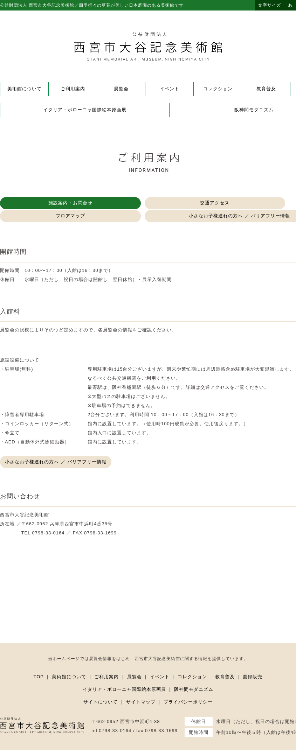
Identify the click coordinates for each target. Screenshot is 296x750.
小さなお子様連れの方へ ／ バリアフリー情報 (57, 448)
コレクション (218, 88)
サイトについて (100, 688)
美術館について (24, 88)
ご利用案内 (73, 88)
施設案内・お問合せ (31, 203)
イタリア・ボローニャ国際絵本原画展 (84, 109)
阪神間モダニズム (193, 676)
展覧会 (121, 88)
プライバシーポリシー (188, 688)
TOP (39, 663)
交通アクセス (100, 203)
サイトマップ (141, 688)
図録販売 (252, 663)
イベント (169, 88)
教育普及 (266, 88)
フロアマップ (168, 203)
